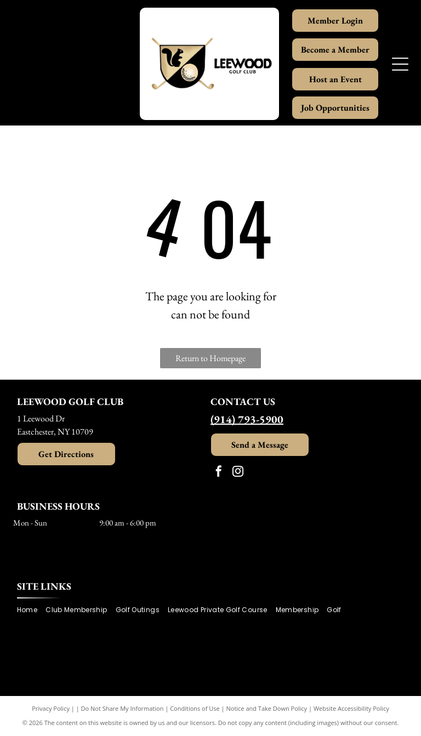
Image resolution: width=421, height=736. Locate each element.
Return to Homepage (210, 358)
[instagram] (238, 472)
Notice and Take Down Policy (267, 708)
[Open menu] (400, 64)
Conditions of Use (195, 708)
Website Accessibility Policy (351, 708)
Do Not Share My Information (122, 708)
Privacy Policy (51, 708)
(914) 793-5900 (246, 419)
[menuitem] (31, 610)
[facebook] (218, 472)
